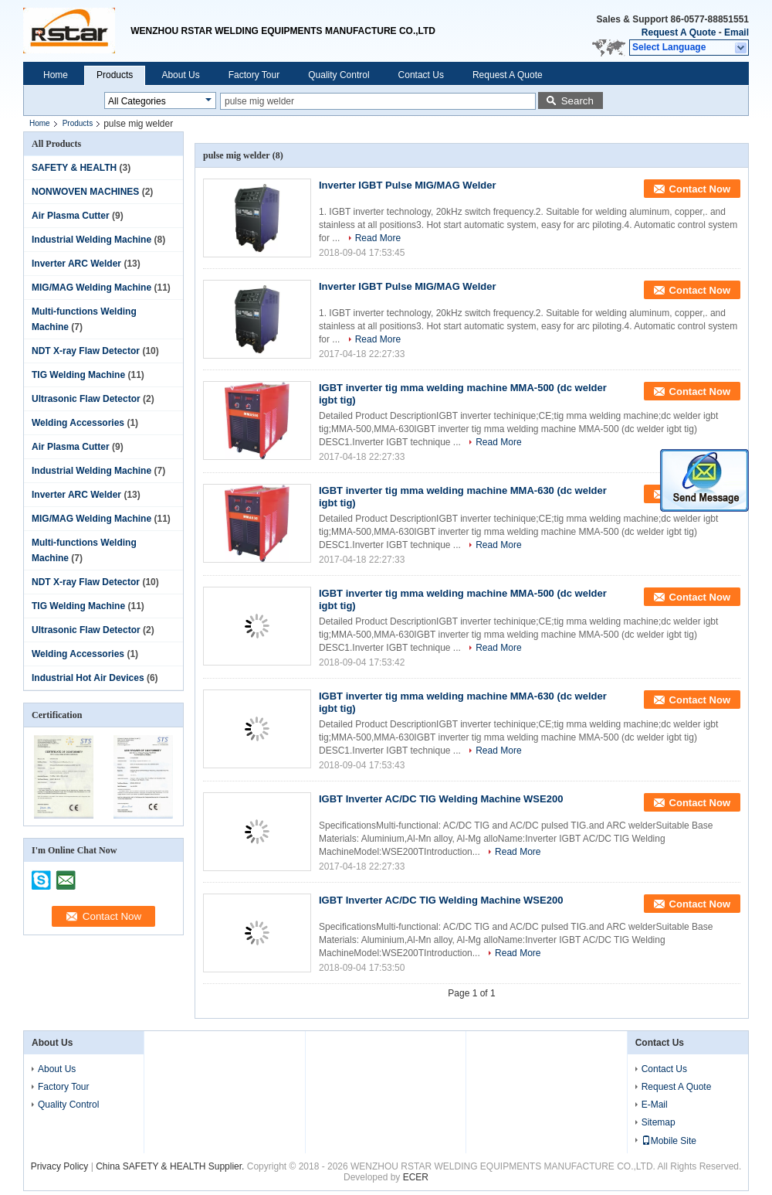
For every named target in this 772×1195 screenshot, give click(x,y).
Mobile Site (669, 1140)
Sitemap (659, 1122)
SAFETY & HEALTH (74, 167)
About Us (180, 75)
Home (55, 75)
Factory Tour (254, 75)
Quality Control (338, 75)
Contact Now (699, 189)
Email (736, 32)
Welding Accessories (78, 422)
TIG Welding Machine (78, 374)
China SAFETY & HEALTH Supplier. (171, 1166)
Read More (378, 238)
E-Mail (655, 1104)
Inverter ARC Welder (76, 263)
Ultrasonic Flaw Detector (86, 398)
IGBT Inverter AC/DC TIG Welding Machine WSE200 (441, 799)
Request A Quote (679, 32)
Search (577, 101)
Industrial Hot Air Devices (88, 677)
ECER (415, 1177)
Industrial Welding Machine (91, 239)
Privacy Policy (60, 1166)
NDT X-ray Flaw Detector (86, 351)
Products (114, 75)
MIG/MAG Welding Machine (91, 287)
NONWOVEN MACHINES (85, 191)
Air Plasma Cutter (71, 215)
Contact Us (421, 75)
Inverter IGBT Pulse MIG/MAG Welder (407, 185)
